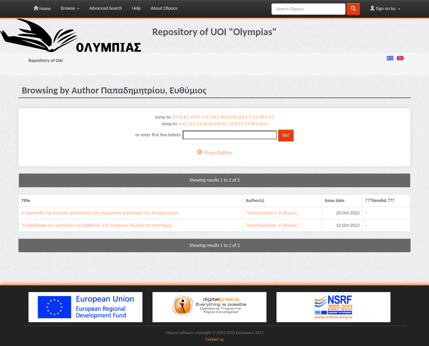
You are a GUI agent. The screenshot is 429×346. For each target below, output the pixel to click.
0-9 (176, 117)
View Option (214, 152)
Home (42, 8)
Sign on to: (385, 8)
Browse (70, 8)
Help (136, 8)
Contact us (214, 339)
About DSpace (164, 8)
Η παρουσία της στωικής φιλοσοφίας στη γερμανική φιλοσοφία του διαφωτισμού (99, 213)
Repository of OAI (45, 60)
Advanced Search (105, 8)
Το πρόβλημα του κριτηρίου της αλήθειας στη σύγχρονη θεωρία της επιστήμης (96, 225)
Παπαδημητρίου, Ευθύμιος (271, 213)
